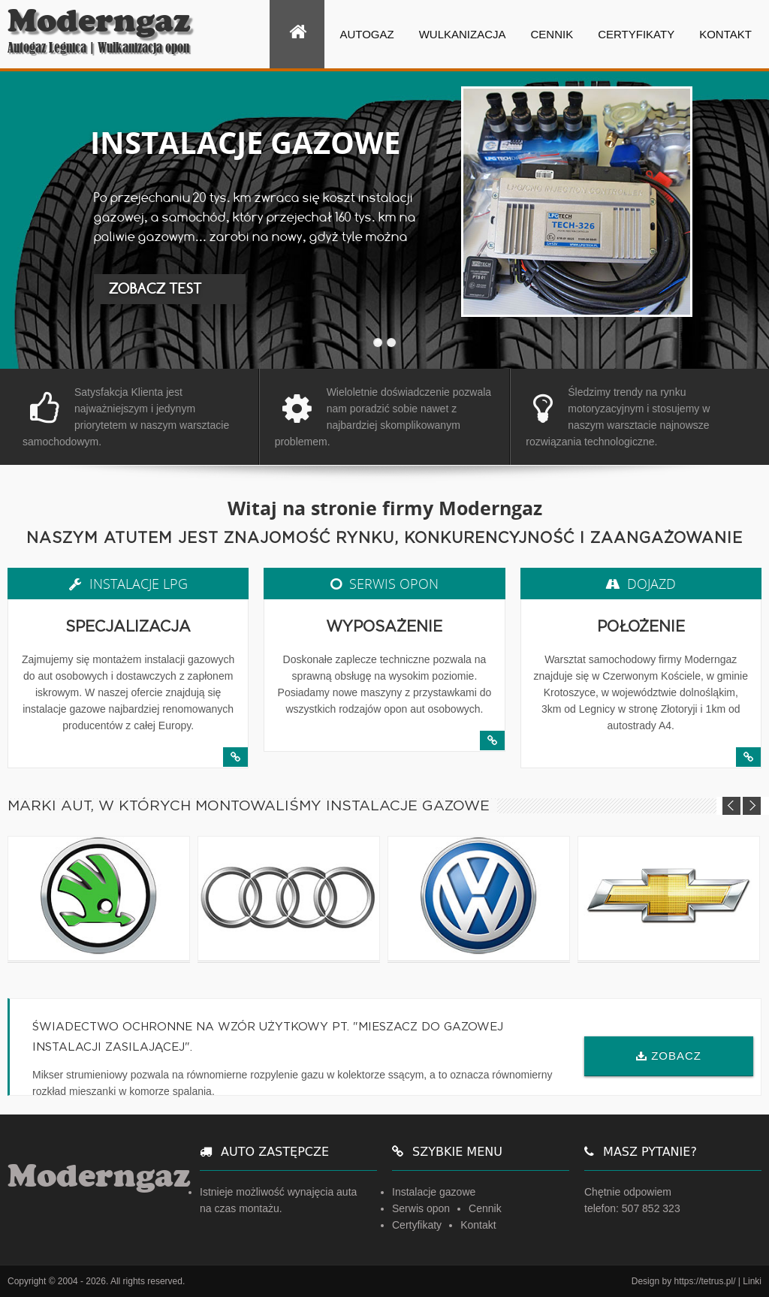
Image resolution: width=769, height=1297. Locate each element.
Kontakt (725, 34)
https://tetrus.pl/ (704, 1281)
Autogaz (366, 34)
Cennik (552, 34)
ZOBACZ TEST (155, 288)
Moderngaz (99, 21)
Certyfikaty (636, 34)
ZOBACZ (676, 1055)
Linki (752, 1281)
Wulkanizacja (462, 34)
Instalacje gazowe (433, 1192)
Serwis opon (421, 1208)
